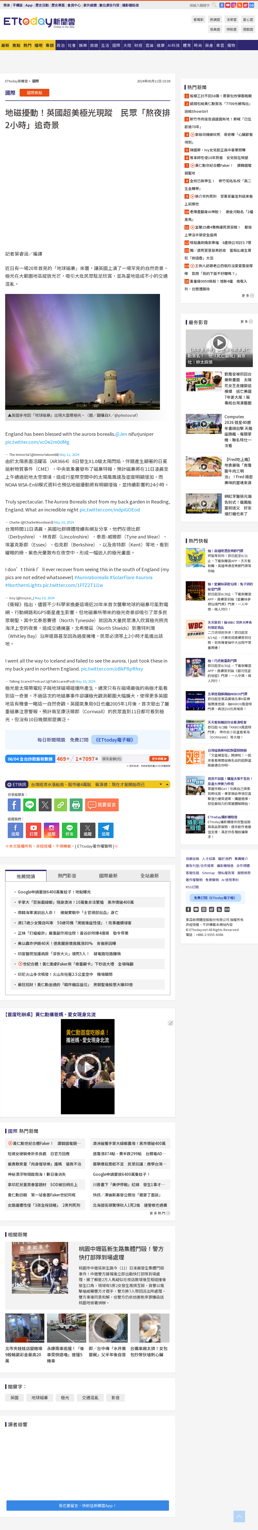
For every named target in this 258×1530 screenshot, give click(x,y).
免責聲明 (212, 879)
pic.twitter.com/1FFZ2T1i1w (73, 584)
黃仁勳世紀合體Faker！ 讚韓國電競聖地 (218, 169)
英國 (14, 1397)
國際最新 (108, 875)
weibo (245, 5)
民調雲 (215, 19)
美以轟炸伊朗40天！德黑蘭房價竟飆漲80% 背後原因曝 (67, 943)
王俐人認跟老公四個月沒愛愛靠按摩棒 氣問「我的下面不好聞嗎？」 (218, 269)
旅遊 (94, 45)
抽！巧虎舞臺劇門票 (222, 660)
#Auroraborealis (91, 577)
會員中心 (74, 5)
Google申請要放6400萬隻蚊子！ (121, 1174)
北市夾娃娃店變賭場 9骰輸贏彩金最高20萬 (25, 1354)
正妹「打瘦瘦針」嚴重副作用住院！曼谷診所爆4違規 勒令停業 (73, 933)
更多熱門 (160, 1213)
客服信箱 (192, 872)
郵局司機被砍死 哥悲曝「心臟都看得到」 (218, 138)
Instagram (203, 909)
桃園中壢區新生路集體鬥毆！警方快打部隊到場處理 (121, 1252)
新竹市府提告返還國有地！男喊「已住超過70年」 (217, 122)
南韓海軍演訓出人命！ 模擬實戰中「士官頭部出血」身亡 (68, 912)
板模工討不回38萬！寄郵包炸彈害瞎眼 (221, 95)
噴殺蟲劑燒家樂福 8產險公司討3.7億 (220, 242)
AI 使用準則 (230, 879)
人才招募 (208, 858)
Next (160, 784)
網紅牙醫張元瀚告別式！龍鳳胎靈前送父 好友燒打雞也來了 (238, 504)
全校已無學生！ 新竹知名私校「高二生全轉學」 (217, 184)
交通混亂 (90, 1397)
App (29, 5)
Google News (251, 5)
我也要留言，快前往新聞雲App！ (88, 1505)
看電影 (199, 19)
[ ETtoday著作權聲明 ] (94, 846)
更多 (248, 295)
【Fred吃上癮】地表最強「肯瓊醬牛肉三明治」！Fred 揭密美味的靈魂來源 (238, 471)
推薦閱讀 (26, 876)
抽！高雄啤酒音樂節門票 (225, 550)
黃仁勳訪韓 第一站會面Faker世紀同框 (42, 1194)
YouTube (227, 5)
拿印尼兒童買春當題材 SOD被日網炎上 (43, 1184)
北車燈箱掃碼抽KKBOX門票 (227, 693)
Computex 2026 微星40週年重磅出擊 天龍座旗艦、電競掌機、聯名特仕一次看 (238, 431)
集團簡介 (241, 858)
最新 (5, 45)
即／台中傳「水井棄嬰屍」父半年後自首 (107, 1351)
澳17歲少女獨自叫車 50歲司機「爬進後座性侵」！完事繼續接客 (75, 922)
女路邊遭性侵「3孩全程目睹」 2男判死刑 (44, 1205)
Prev (167, 784)
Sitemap (208, 872)
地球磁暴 (39, 1397)
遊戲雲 (248, 29)
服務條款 (244, 872)
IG (233, 5)
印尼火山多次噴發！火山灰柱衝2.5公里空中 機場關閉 (65, 974)
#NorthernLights (23, 584)
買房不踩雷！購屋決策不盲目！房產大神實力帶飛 (230, 781)
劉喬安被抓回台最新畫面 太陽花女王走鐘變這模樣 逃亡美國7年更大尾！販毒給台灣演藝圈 (238, 388)
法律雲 (232, 19)
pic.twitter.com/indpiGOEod (109, 509)
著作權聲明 (194, 879)
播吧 (39, 45)
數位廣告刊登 (109, 5)
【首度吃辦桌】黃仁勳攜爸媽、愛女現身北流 (49, 1014)
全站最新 (149, 875)
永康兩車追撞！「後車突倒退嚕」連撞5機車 (65, 1354)
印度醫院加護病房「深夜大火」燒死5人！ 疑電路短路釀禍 (69, 953)
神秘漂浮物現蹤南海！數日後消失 (37, 1174)
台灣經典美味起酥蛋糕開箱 (227, 750)
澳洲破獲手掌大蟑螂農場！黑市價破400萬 (129, 1143)
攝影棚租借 (130, 5)
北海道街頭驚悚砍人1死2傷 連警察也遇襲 (130, 1205)
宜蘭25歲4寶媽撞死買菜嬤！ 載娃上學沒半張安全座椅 (218, 230)
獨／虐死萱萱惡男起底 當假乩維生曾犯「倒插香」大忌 (217, 254)
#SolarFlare (122, 577)
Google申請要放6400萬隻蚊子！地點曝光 (54, 891)
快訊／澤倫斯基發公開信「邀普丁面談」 (128, 1194)
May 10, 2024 (64, 522)
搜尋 (214, 4)
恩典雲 (215, 29)
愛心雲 (248, 19)
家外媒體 (90, 5)
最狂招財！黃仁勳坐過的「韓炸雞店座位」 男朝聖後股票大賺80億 (75, 984)
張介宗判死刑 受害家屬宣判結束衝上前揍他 (218, 200)
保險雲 (232, 29)
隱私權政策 (226, 872)
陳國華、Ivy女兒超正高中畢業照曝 (218, 149)
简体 (6, 5)
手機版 (18, 5)
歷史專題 (58, 5)
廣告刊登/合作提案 (200, 865)
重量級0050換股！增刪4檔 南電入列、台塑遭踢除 (215, 285)
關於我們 (225, 858)
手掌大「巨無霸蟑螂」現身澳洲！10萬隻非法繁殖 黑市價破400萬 (76, 902)
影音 (115, 1397)
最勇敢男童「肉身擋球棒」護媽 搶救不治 (44, 1164)
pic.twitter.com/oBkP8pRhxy (112, 668)
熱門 (27, 45)
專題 (50, 45)
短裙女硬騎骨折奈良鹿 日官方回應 (39, 1153)
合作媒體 (243, 865)
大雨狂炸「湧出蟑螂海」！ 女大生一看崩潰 (72, 784)
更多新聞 (157, 759)
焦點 (16, 45)
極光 (65, 1397)
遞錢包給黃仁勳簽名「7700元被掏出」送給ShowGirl (218, 107)
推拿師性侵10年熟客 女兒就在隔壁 (219, 157)
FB (221, 5)
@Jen (121, 433)
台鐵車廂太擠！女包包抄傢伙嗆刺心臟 (148, 1351)
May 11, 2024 (69, 454)
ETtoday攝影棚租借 (222, 816)
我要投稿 (192, 858)
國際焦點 (34, 92)
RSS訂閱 (192, 886)
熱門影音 (67, 875)
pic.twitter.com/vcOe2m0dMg (37, 441)
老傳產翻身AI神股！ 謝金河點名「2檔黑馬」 (218, 215)
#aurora (143, 577)
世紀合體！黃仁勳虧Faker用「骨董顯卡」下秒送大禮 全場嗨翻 (78, 964)
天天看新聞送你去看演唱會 (227, 722)
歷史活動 (42, 5)
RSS (239, 5)
